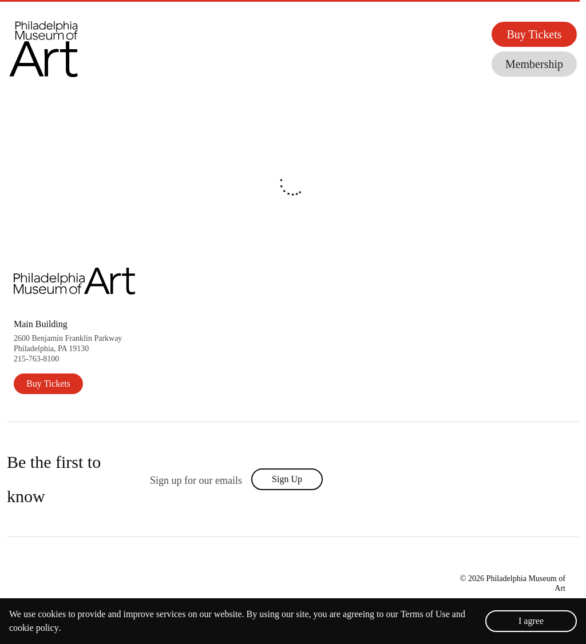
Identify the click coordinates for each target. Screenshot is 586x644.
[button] (57, 49)
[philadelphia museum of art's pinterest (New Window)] (548, 479)
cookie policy (34, 628)
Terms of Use (425, 614)
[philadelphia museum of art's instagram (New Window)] (472, 479)
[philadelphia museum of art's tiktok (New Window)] (496, 479)
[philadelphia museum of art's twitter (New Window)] (448, 479)
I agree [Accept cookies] (531, 621)
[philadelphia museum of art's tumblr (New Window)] (571, 479)
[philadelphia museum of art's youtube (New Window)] (522, 479)
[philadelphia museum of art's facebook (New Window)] (424, 479)
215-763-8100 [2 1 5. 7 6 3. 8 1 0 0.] (36, 359)
